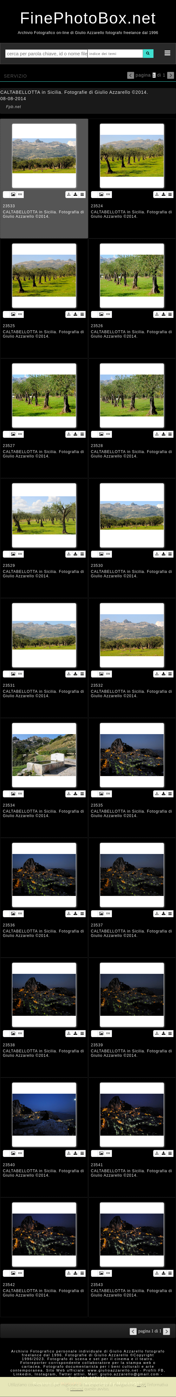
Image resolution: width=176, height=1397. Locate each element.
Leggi (141, 1384)
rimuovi (76, 1388)
